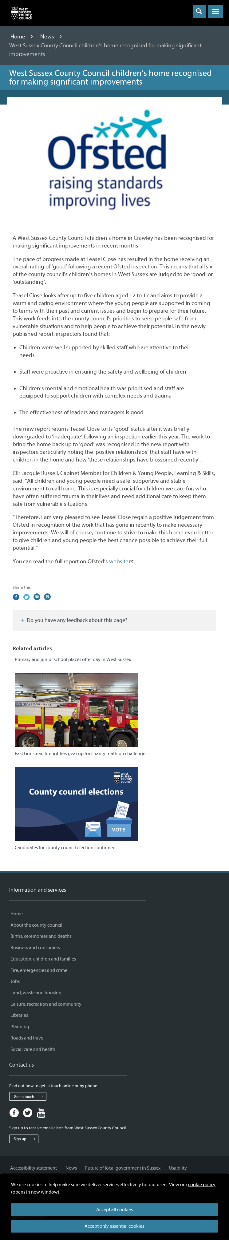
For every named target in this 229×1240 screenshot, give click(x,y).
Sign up (26, 1139)
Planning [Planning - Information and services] (19, 1026)
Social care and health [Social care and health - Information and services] (32, 1049)
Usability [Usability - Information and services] (178, 1168)
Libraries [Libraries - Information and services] (19, 1015)
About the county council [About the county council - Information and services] (36, 925)
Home (18, 36)
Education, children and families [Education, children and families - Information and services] (43, 959)
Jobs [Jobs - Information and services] (15, 981)
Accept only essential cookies (114, 1226)
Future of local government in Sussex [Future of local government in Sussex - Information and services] (122, 1168)
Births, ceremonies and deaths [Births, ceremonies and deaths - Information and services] (40, 936)
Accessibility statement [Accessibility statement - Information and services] (33, 1168)
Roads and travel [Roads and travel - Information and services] (27, 1038)
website (118, 561)
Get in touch (30, 1096)
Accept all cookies (114, 1209)
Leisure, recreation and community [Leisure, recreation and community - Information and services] (45, 1004)
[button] (215, 11)
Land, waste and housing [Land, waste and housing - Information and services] (35, 993)
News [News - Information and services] (71, 1168)
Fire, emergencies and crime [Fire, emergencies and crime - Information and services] (38, 970)
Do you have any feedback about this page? (73, 620)
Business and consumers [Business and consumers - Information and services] (35, 947)
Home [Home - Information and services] (16, 914)
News (47, 36)
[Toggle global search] (199, 11)
